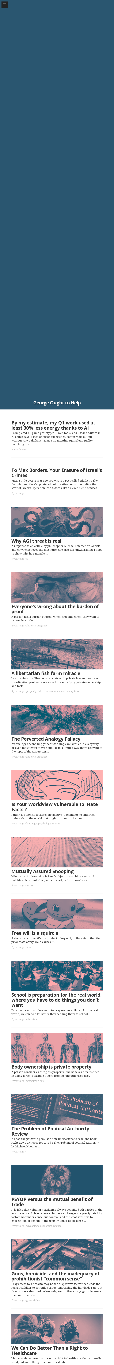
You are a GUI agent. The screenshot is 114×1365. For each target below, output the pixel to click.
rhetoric (31, 625)
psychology (44, 823)
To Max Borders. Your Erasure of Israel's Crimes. (56, 472)
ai (27, 558)
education (32, 1019)
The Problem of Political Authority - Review (51, 1131)
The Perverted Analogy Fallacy (45, 739)
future (41, 691)
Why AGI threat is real (36, 541)
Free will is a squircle (34, 933)
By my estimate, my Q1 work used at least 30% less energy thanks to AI (53, 425)
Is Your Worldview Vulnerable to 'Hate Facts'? (54, 807)
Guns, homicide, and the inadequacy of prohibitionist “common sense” (55, 1276)
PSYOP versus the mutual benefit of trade (52, 1202)
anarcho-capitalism (70, 691)
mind (29, 947)
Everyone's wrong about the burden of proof (55, 609)
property (31, 691)
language (42, 625)
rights (41, 1080)
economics (52, 691)
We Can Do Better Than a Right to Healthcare (49, 1350)
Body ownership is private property (51, 1066)
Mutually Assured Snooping (42, 871)
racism (56, 823)
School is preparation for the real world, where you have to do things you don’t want (56, 1000)
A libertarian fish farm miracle (45, 673)
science (57, 1226)
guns (29, 1300)
